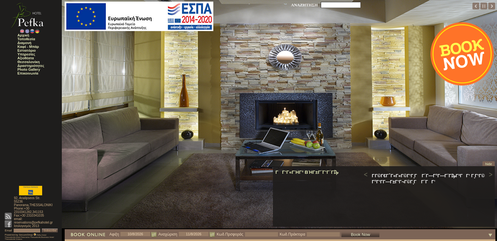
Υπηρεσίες (26, 54)
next (491, 6)
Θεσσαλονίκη (28, 62)
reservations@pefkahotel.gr (33, 222)
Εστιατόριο (26, 50)
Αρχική (23, 35)
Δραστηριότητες (30, 66)
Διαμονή (24, 43)
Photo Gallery (28, 69)
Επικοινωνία (27, 73)
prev (476, 6)
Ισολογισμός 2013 (26, 226)
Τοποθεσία (26, 39)
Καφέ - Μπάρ (28, 47)
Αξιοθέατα (25, 58)
